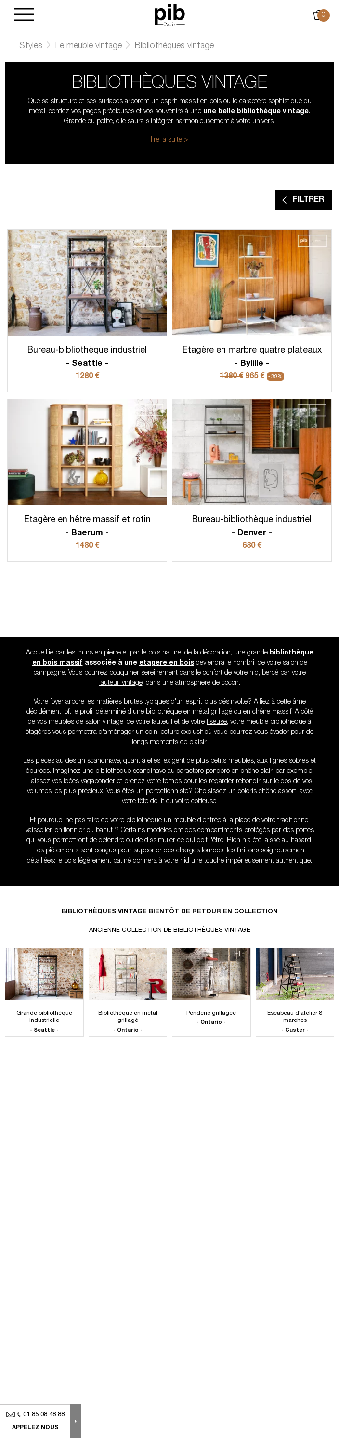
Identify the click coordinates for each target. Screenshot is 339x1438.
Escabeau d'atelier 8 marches (295, 1022)
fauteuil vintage (121, 683)
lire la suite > (169, 140)
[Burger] (24, 15)
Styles (30, 46)
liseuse (217, 722)
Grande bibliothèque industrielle (44, 1022)
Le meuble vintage (88, 46)
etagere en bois (166, 663)
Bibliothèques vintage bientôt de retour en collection (170, 912)
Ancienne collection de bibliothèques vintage (169, 931)
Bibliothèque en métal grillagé (128, 1022)
